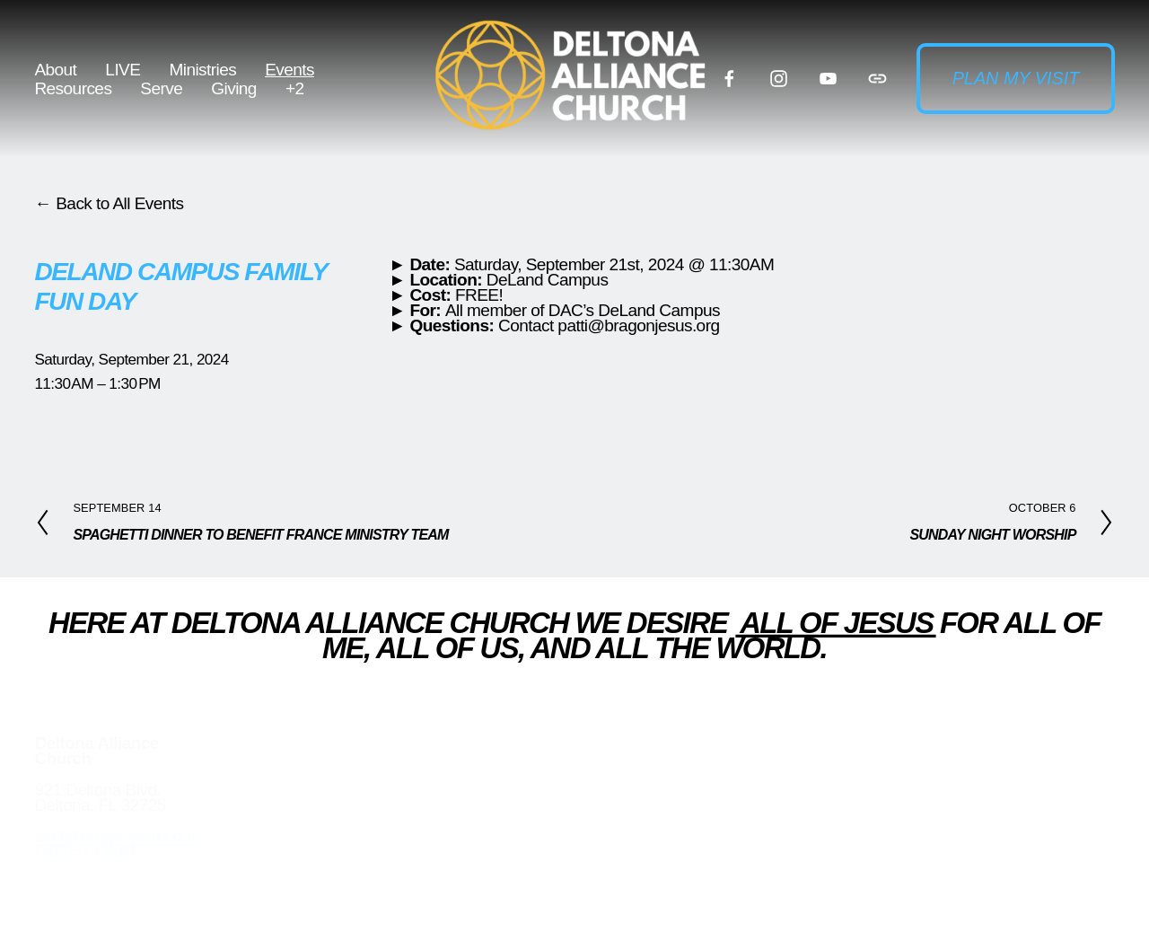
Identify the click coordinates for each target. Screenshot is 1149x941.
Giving (234, 88)
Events (289, 69)
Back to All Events (119, 203)
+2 (294, 88)
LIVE (122, 69)
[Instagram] (778, 78)
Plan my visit (1016, 78)
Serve (161, 88)
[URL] (877, 78)
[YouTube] (828, 78)
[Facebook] (729, 78)
